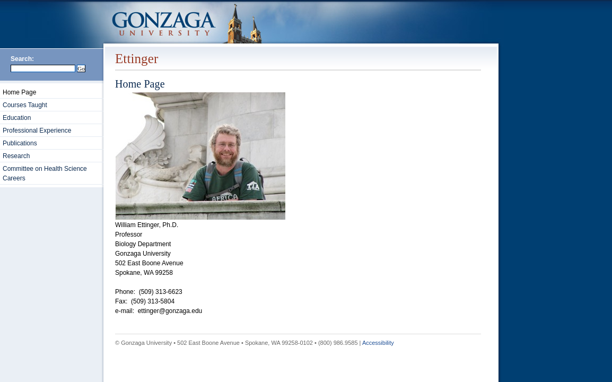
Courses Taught (25, 105)
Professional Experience (37, 130)
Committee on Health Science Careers (45, 173)
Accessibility (378, 343)
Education (17, 117)
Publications (20, 143)
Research (16, 156)
